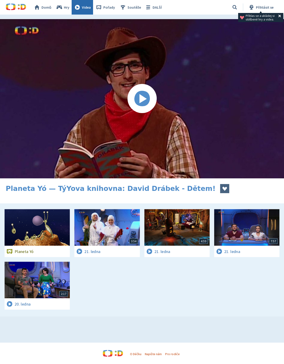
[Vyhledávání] (235, 7)
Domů (42, 7)
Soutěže (130, 7)
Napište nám (153, 354)
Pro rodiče (172, 354)
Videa (82, 7)
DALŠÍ (153, 7)
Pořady (105, 7)
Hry (62, 7)
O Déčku (135, 354)
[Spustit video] (142, 98)
